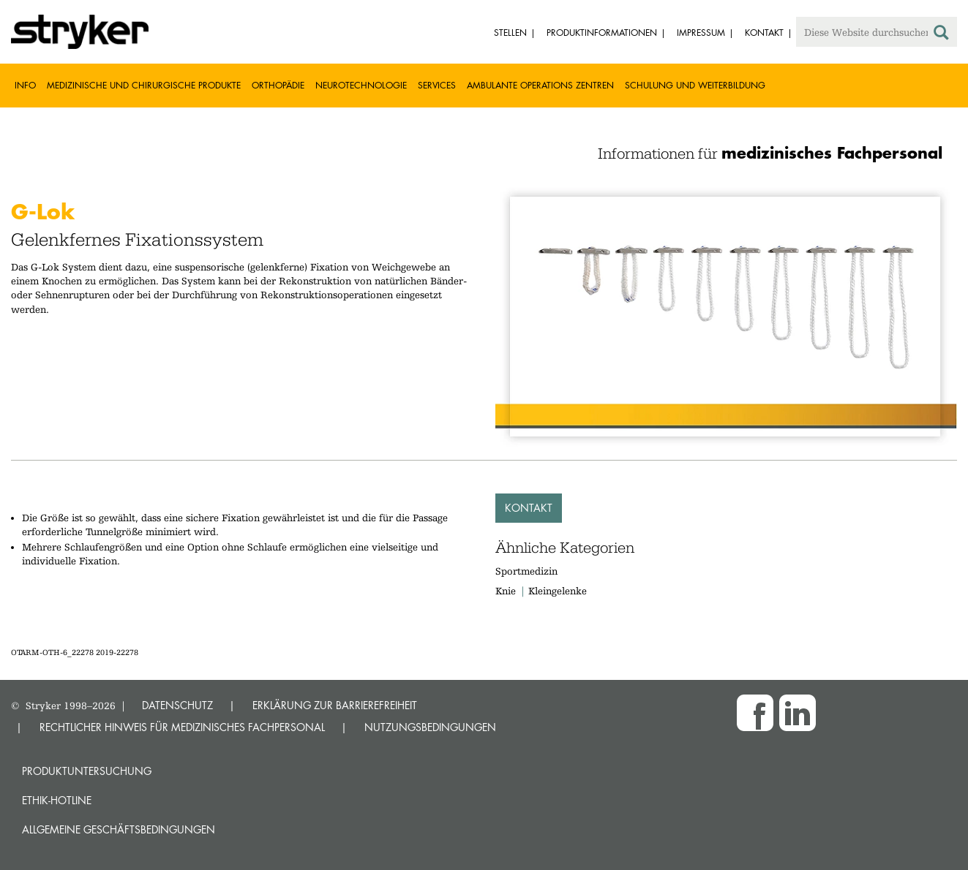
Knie (505, 591)
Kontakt (528, 508)
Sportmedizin (526, 571)
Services (437, 85)
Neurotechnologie (361, 85)
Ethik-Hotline (56, 800)
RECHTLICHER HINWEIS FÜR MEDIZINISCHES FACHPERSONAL (182, 727)
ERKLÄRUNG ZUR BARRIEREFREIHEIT (334, 705)
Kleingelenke (557, 591)
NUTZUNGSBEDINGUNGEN (430, 727)
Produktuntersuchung (86, 771)
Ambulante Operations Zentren (540, 85)
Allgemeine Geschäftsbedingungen (118, 829)
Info (25, 85)
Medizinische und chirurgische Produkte (144, 85)
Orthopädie (278, 85)
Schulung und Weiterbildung (695, 85)
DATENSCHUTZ (177, 705)
